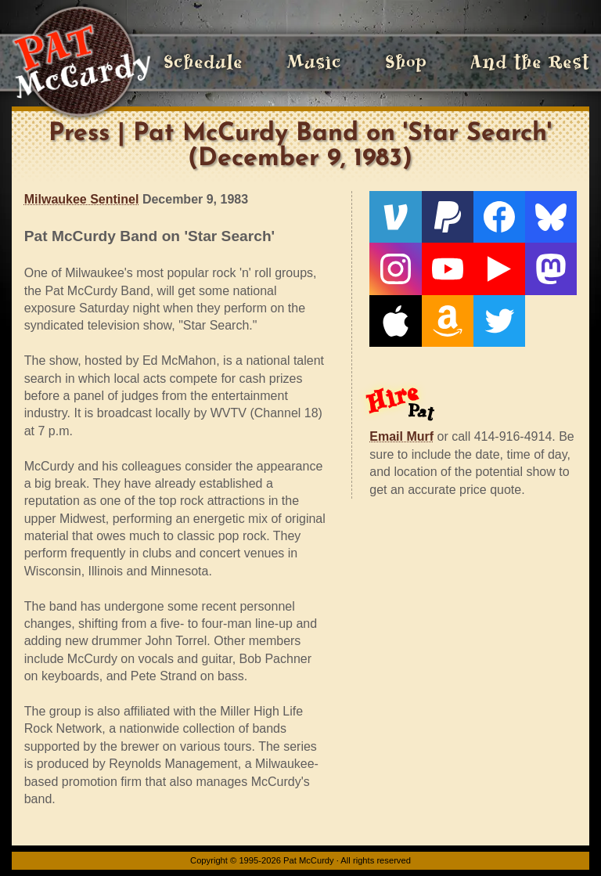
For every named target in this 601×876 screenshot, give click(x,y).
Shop (405, 62)
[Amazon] (447, 321)
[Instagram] (395, 268)
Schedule (203, 62)
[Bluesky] (551, 217)
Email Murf (401, 436)
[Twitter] (499, 321)
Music (313, 62)
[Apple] (395, 321)
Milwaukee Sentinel (81, 199)
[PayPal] (447, 217)
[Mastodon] (551, 268)
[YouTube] (447, 268)
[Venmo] (395, 217)
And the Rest (529, 62)
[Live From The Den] (499, 268)
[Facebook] (499, 217)
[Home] (81, 62)
